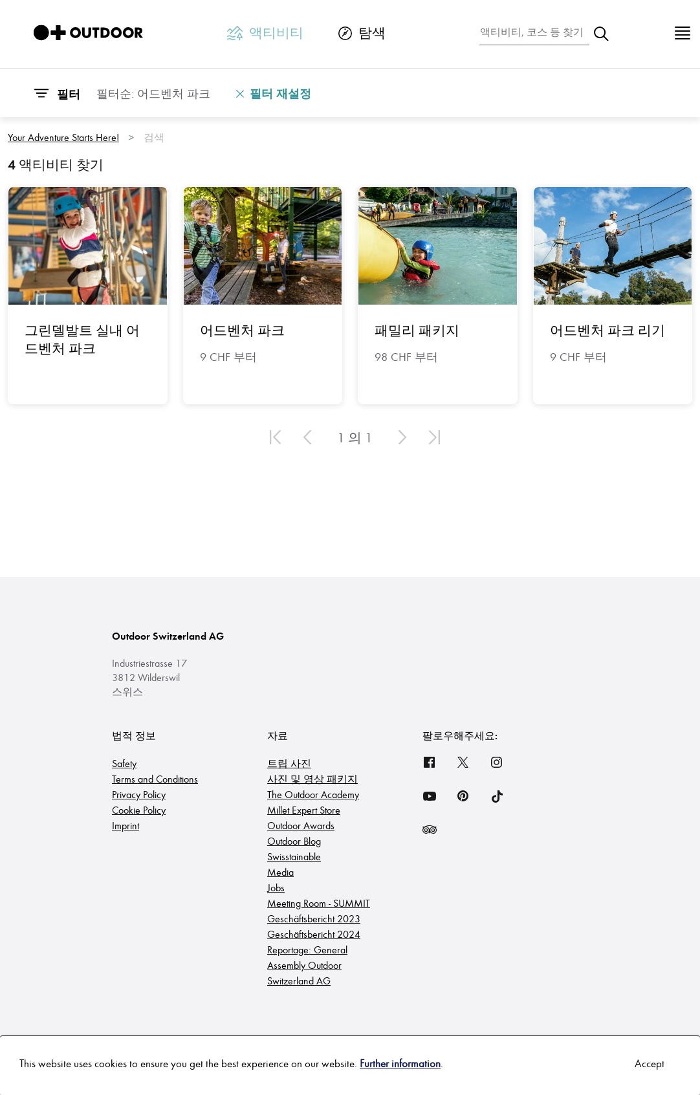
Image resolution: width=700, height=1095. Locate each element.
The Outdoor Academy (313, 794)
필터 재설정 (273, 93)
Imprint (125, 825)
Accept (649, 1063)
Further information (400, 1063)
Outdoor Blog (294, 840)
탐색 (362, 32)
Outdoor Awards (300, 825)
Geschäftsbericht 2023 (313, 918)
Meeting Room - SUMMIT (318, 902)
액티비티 (265, 32)
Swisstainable (294, 856)
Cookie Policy (139, 809)
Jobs (276, 887)
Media (280, 871)
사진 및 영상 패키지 (312, 778)
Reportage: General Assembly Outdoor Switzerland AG (307, 964)
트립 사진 (289, 763)
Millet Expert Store (303, 809)
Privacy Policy (139, 794)
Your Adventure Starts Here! (63, 137)
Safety (124, 763)
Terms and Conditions (155, 778)
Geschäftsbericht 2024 (313, 933)
